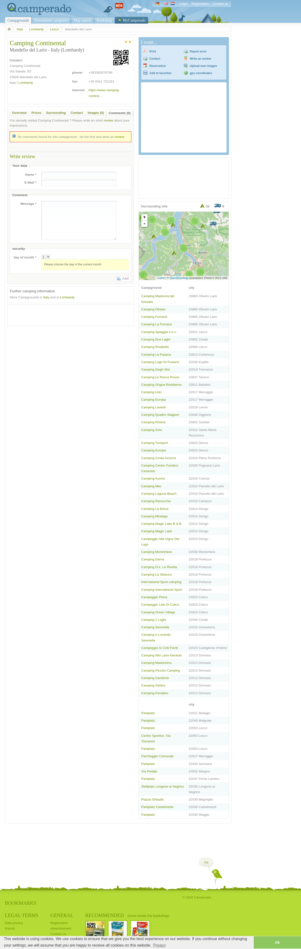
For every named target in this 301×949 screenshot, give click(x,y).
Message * (28, 203)
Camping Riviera (153, 422)
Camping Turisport (154, 443)
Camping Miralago (154, 516)
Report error (198, 51)
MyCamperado (134, 20)
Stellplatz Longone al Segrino (162, 786)
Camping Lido (151, 392)
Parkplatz (148, 713)
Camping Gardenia (155, 678)
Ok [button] (277, 942)
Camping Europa (153, 399)
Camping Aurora (153, 478)
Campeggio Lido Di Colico (160, 604)
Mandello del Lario (33, 77)
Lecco (54, 29)
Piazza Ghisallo (152, 799)
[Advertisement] (66, 314)
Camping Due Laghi (155, 339)
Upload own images (203, 66)
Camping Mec (151, 486)
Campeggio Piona (154, 597)
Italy (20, 29)
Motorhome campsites (51, 20)
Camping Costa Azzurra (158, 458)
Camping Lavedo (153, 407)
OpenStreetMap (179, 277)
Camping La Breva (154, 509)
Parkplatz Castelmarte (157, 807)
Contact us (220, 4)
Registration (200, 4)
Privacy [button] (159, 945)
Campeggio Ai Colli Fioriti (159, 648)
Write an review (200, 58)
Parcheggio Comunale (157, 756)
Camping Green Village (158, 612)
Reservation (157, 66)
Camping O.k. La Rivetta (159, 567)
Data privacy (14, 923)
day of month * (24, 257)
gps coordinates (201, 73)
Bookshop (104, 20)
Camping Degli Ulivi (155, 369)
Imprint (10, 928)
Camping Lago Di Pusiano (160, 362)
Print (152, 51)
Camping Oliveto (153, 309)
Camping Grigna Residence (161, 384)
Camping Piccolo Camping (160, 670)
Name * (30, 174)
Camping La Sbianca (156, 574)
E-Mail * (30, 182)
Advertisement (60, 928)
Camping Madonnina (156, 663)
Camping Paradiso (154, 693)
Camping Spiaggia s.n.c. (159, 332)
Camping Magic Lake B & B (161, 524)
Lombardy (36, 29)
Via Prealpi (149, 771)
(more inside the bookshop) (148, 916)
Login (184, 4)
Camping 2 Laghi (153, 620)
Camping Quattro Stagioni (160, 415)
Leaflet (161, 277)
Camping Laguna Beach (158, 493)
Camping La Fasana (156, 354)
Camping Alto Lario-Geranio (161, 655)
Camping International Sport (161, 589)
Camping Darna (152, 559)
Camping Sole (151, 430)
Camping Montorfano (156, 552)
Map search (82, 20)
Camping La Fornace (156, 324)
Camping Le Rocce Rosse (160, 377)
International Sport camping (161, 582)
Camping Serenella (155, 627)
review (108, 120)
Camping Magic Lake (156, 531)
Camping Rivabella (155, 347)
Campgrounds (18, 20)
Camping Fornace (154, 317)
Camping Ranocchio (156, 501)
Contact (154, 58)
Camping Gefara (153, 685)
